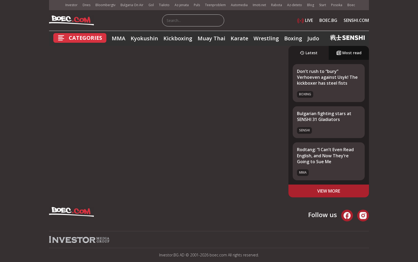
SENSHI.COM (356, 20)
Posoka (336, 5)
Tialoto (164, 5)
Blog (310, 5)
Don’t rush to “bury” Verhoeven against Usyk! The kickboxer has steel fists (327, 77)
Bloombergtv (105, 5)
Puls (197, 5)
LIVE (305, 20)
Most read (348, 52)
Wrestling (266, 38)
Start (322, 5)
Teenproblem (215, 5)
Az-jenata (182, 5)
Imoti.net (259, 5)
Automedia (239, 5)
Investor (71, 5)
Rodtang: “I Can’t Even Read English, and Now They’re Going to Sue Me (325, 156)
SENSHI (304, 130)
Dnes (86, 5)
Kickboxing (177, 38)
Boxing (293, 38)
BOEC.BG (328, 20)
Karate (239, 38)
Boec (351, 5)
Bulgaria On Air (131, 5)
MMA (118, 38)
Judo (313, 38)
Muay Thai (211, 38)
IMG (55, 5)
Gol (151, 5)
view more (328, 191)
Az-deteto (294, 5)
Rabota (276, 5)
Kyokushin (144, 38)
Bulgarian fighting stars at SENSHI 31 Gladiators (324, 116)
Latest (308, 52)
